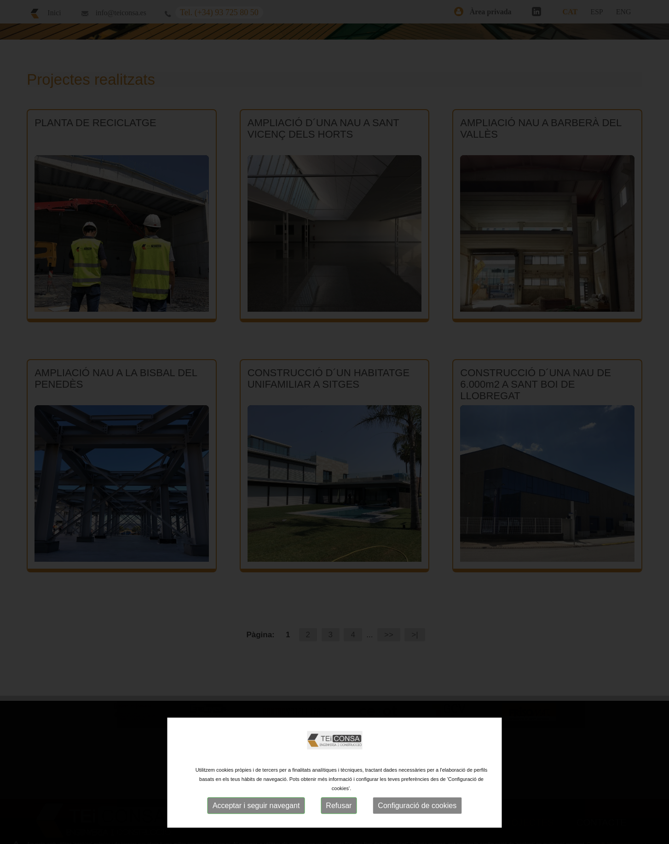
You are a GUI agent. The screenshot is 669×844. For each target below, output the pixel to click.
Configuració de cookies (417, 805)
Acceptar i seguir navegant (256, 805)
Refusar (339, 805)
